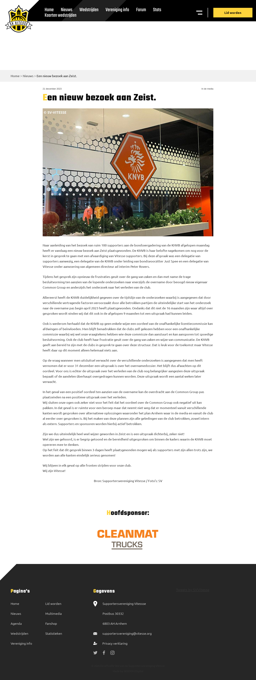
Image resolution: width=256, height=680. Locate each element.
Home (15, 76)
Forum (141, 10)
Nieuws (28, 76)
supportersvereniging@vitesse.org (127, 633)
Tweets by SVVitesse (192, 589)
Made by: (118, 671)
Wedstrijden (88, 10)
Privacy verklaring (114, 643)
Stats (157, 10)
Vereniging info (117, 10)
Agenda (16, 623)
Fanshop (51, 623)
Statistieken (53, 633)
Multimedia (53, 613)
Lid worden (232, 12)
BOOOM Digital (133, 671)
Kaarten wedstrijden (60, 15)
